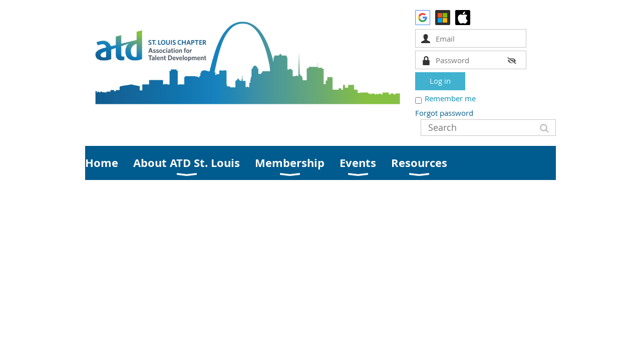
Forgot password (444, 113)
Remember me (450, 98)
